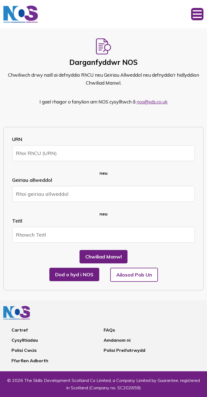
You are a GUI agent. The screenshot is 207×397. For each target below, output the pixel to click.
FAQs (109, 330)
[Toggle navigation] (197, 14)
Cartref (20, 330)
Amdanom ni (117, 340)
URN (17, 139)
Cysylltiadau (25, 340)
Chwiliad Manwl (103, 257)
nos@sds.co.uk (152, 102)
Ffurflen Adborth (30, 360)
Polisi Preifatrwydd (124, 350)
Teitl (17, 221)
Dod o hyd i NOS (74, 274)
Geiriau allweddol (32, 180)
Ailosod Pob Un (134, 275)
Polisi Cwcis (24, 350)
